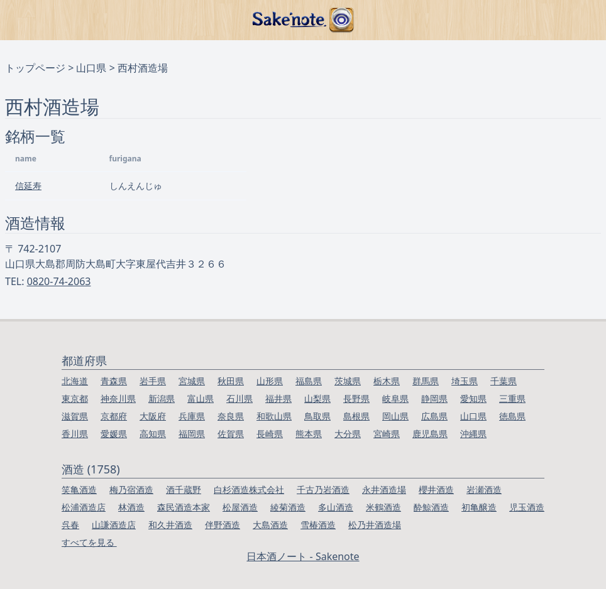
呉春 (70, 525)
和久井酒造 (170, 525)
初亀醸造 (479, 507)
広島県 (434, 416)
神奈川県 (118, 398)
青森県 (114, 381)
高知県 (153, 434)
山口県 (91, 68)
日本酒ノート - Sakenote (302, 556)
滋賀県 (75, 416)
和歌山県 (274, 416)
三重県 (512, 398)
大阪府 (153, 416)
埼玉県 (464, 381)
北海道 (75, 381)
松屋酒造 (240, 507)
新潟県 (161, 398)
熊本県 (308, 434)
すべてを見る (89, 542)
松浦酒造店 (84, 507)
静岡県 (434, 398)
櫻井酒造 (436, 489)
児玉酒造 (526, 507)
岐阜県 (395, 398)
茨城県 (347, 381)
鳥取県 (317, 416)
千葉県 (503, 381)
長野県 (356, 398)
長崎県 (269, 434)
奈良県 (231, 416)
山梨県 (317, 398)
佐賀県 (231, 434)
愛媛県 (114, 434)
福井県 (278, 398)
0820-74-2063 (59, 281)
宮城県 (192, 381)
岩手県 (153, 381)
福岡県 (192, 434)
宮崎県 (386, 434)
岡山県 (395, 416)
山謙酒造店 (114, 525)
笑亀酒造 (79, 489)
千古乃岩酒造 (323, 489)
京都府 (114, 416)
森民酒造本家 (183, 507)
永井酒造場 (384, 489)
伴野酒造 (222, 525)
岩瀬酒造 (484, 489)
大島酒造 (270, 525)
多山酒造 (335, 507)
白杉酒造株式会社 (249, 489)
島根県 (356, 416)
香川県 (75, 434)
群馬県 (425, 381)
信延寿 (28, 186)
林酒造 (131, 507)
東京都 (75, 398)
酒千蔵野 (183, 489)
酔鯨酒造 (431, 507)
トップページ (35, 68)
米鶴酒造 (383, 507)
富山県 (200, 398)
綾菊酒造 (288, 507)
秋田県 (231, 381)
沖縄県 (473, 434)
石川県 (239, 398)
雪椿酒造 (318, 525)
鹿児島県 (430, 434)
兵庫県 (192, 416)
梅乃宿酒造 (131, 489)
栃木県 (386, 381)
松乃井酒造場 (374, 525)
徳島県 (512, 416)
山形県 (269, 381)
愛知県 (473, 398)
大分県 (347, 434)
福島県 (308, 381)
